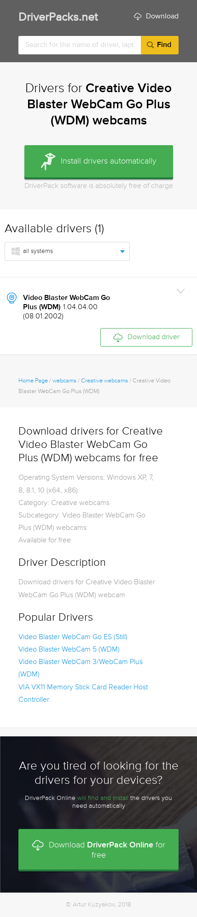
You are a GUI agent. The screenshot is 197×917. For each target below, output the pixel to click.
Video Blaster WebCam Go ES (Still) (72, 637)
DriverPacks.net (58, 18)
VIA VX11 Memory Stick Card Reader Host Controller (83, 694)
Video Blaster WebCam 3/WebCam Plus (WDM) (80, 668)
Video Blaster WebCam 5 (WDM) (69, 649)
